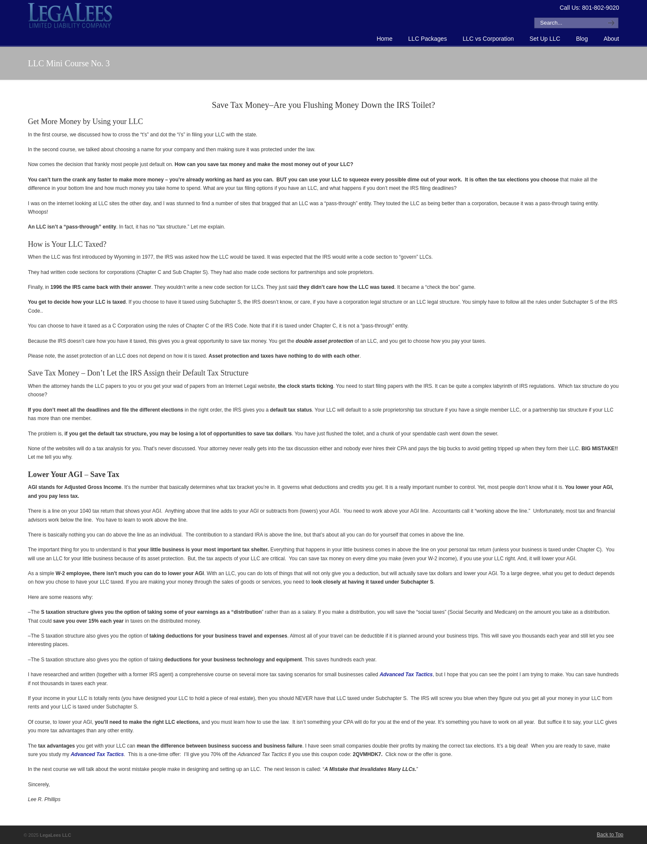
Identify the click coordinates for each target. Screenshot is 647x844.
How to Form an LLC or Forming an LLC (70, 15)
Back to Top (610, 835)
